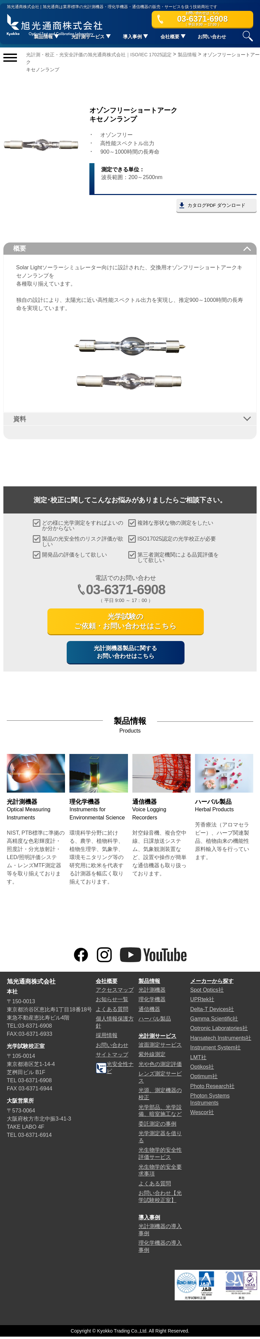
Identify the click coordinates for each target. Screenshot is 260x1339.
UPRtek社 (202, 1002)
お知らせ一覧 (112, 1002)
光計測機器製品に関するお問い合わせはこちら (125, 653)
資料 (20, 419)
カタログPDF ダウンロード (216, 205)
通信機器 (149, 1011)
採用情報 (106, 1038)
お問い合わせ (212, 36)
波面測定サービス (160, 1047)
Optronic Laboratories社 (219, 1030)
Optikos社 (202, 1069)
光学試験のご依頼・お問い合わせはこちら (125, 622)
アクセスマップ (115, 992)
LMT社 (198, 1059)
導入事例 (149, 1220)
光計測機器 (152, 992)
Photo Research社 (212, 1088)
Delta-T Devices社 (212, 1011)
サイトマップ (112, 1057)
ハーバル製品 (154, 1021)
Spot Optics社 (207, 992)
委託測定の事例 (157, 1126)
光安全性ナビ (115, 1070)
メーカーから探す (212, 983)
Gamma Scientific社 (214, 1021)
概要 (20, 248)
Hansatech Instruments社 (221, 1040)
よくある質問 (112, 1011)
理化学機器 (152, 1002)
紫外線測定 (152, 1057)
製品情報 (149, 983)
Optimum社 (204, 1079)
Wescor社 (202, 1115)
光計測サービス (157, 1038)
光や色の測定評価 (160, 1066)
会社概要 (106, 983)
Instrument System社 (215, 1050)
